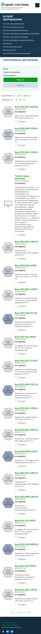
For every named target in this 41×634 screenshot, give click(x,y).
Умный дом (7, 43)
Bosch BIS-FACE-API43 (27, 521)
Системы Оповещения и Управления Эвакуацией (21, 33)
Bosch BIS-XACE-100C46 (27, 409)
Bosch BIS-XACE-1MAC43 (27, 430)
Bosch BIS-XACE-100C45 (27, 590)
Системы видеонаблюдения (13, 24)
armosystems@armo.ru (9, 622)
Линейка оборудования (11, 72)
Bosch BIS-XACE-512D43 (27, 361)
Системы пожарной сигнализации (15, 30)
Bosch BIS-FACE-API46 (27, 337)
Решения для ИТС (9, 50)
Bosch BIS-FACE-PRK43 (27, 567)
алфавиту (27, 95)
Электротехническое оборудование (17, 53)
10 (16, 100)
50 (24, 100)
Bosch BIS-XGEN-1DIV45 (27, 452)
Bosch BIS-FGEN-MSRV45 (27, 545)
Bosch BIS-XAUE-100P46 (27, 129)
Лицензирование (9, 75)
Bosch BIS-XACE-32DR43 (27, 153)
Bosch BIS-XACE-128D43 (27, 290)
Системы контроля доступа (13, 27)
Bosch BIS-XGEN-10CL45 (27, 385)
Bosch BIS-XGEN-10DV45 (27, 497)
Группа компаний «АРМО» (10, 625)
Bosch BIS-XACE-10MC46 (27, 242)
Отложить (22, 121)
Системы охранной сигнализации (15, 37)
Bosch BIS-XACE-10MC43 (27, 474)
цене (19, 95)
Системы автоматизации (12, 47)
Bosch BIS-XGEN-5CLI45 (27, 314)
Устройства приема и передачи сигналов (18, 40)
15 (25, 612)
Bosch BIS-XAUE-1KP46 (27, 266)
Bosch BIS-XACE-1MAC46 (27, 107)
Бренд (5, 69)
